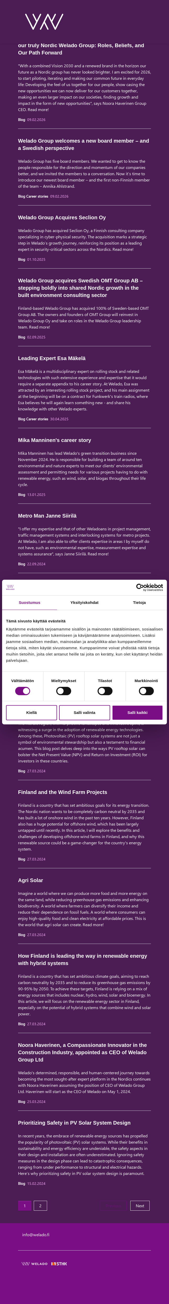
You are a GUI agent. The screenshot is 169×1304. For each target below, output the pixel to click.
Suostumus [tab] (30, 602)
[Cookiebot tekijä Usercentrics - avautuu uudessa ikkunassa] (140, 587)
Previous (116, 1205)
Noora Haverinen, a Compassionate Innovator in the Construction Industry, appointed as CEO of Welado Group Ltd (82, 1052)
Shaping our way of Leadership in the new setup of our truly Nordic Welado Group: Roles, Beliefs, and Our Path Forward (81, 45)
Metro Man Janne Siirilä (47, 516)
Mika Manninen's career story (54, 440)
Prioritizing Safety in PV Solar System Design (74, 1123)
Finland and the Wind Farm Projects (62, 792)
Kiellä (31, 712)
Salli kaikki (137, 712)
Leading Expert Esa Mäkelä (52, 358)
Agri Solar (30, 880)
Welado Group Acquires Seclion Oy (62, 217)
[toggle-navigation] (150, 21)
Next (143, 1205)
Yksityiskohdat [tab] (84, 602)
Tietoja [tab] (139, 602)
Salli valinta (84, 712)
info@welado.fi (35, 1234)
